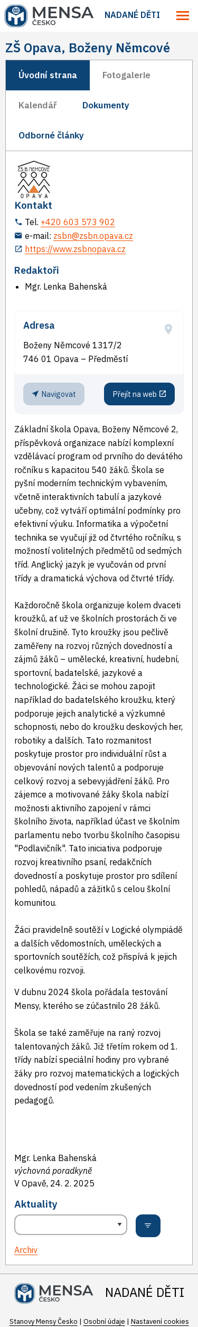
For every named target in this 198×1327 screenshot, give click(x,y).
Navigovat (53, 393)
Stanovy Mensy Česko (44, 1321)
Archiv (25, 1250)
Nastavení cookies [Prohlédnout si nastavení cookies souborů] (160, 1321)
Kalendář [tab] (37, 105)
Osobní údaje (104, 1321)
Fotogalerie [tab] (126, 75)
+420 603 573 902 (78, 222)
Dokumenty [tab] (105, 105)
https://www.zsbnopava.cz (75, 249)
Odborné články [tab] (51, 135)
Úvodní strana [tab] (47, 75)
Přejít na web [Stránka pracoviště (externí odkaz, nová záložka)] (139, 393)
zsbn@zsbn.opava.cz (93, 235)
